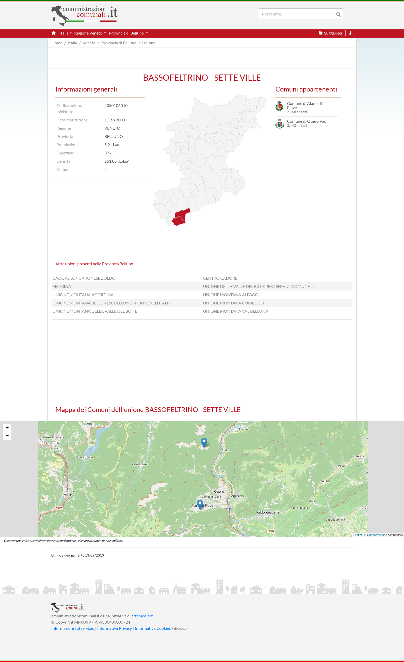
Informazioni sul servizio (72, 628)
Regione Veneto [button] (88, 32)
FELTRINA (62, 286)
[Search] (297, 14)
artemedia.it (142, 615)
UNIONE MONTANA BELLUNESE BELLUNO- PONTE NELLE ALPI (112, 302)
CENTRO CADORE (220, 278)
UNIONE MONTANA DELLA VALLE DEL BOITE (95, 311)
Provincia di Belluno (119, 42)
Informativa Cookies (153, 628)
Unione (148, 42)
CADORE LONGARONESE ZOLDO (84, 278)
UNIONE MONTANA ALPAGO (230, 294)
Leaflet (358, 534)
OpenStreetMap (377, 534)
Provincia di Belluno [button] (127, 32)
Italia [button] (64, 32)
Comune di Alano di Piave (304, 105)
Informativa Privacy (114, 628)
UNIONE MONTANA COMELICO (233, 302)
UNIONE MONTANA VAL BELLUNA (235, 311)
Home (57, 42)
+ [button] (7, 428)
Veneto (89, 42)
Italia (72, 42)
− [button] (7, 436)
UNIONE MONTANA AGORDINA (83, 294)
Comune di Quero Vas (306, 121)
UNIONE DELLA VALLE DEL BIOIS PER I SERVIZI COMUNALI (258, 286)
